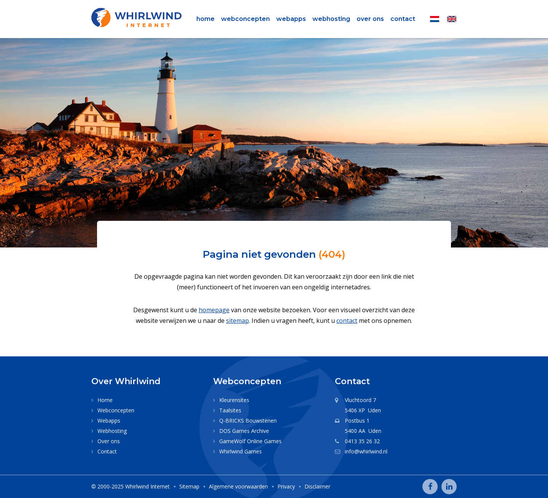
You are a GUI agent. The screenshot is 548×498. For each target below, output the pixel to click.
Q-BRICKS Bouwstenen (248, 420)
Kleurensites (234, 400)
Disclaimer (317, 486)
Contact (402, 18)
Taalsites (230, 410)
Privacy (286, 486)
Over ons (370, 18)
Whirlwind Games (240, 451)
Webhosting (331, 18)
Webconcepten (245, 18)
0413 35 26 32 (362, 441)
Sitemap (189, 486)
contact (346, 320)
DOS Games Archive (244, 430)
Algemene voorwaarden (238, 486)
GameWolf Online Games (250, 441)
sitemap (237, 320)
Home (205, 18)
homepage (214, 310)
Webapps (291, 18)
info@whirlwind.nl (366, 451)
